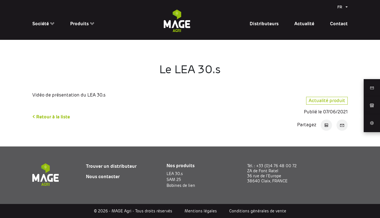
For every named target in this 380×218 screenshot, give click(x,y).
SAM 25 (174, 179)
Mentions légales (201, 211)
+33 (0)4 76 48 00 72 (276, 165)
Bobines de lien (181, 185)
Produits (82, 24)
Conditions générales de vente (257, 211)
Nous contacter (103, 177)
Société (43, 24)
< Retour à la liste (51, 117)
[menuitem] (342, 7)
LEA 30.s (175, 173)
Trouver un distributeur (111, 166)
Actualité (304, 24)
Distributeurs (264, 24)
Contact (339, 24)
